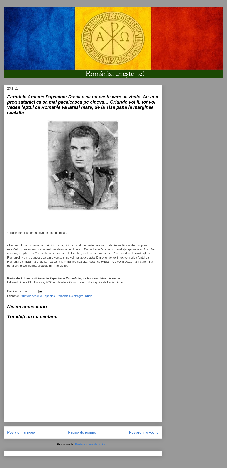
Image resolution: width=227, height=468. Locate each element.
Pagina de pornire (82, 432)
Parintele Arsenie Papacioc (37, 296)
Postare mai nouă (21, 432)
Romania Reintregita (70, 296)
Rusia (89, 296)
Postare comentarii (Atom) (92, 444)
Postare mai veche (143, 432)
